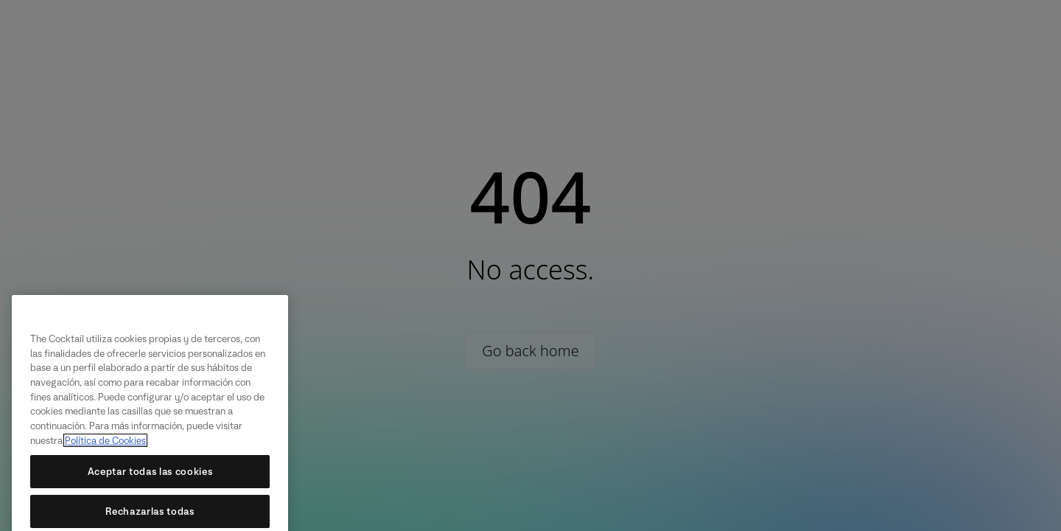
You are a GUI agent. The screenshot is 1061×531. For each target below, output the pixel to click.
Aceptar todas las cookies (150, 480)
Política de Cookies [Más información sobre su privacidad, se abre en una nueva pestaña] (105, 449)
